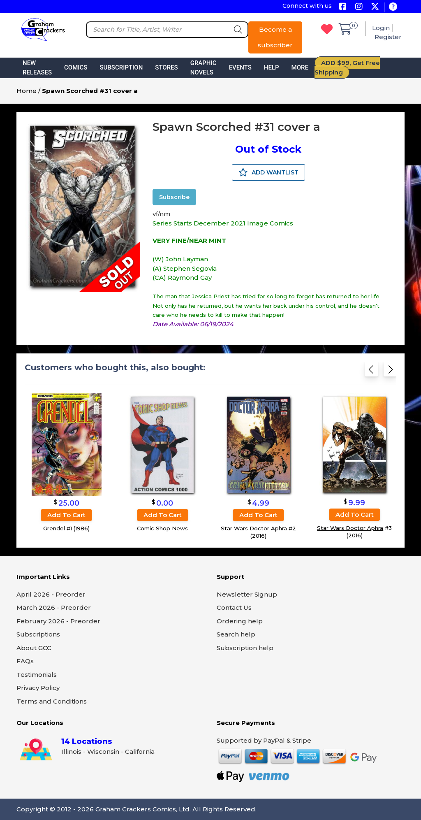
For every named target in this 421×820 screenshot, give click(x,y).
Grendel (54, 528)
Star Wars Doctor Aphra (254, 528)
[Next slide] (390, 371)
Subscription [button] (121, 67)
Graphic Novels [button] (203, 67)
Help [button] (271, 67)
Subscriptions (38, 634)
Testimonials (36, 674)
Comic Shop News (162, 528)
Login (381, 28)
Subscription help (245, 648)
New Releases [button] (37, 67)
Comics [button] (75, 67)
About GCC (33, 648)
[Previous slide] (371, 371)
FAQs (25, 661)
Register (388, 37)
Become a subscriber (275, 37)
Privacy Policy (38, 688)
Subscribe (174, 197)
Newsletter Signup (247, 594)
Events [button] (240, 67)
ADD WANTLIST (268, 172)
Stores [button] (166, 67)
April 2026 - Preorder (51, 594)
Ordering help (240, 621)
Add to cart (66, 515)
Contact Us (234, 607)
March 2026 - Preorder (53, 607)
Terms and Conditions (51, 701)
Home (26, 91)
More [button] (299, 67)
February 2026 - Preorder (58, 621)
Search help (236, 634)
